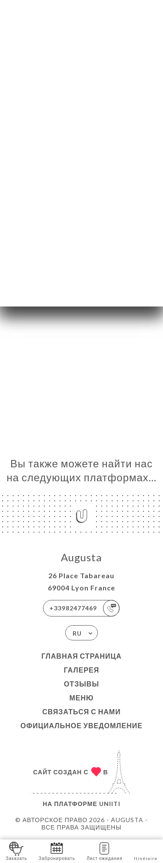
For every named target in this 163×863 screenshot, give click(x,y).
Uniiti (109, 803)
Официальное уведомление (81, 725)
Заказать (16, 850)
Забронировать (57, 850)
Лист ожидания (104, 850)
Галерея (82, 670)
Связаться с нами (81, 711)
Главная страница (81, 656)
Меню (81, 697)
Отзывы (81, 684)
